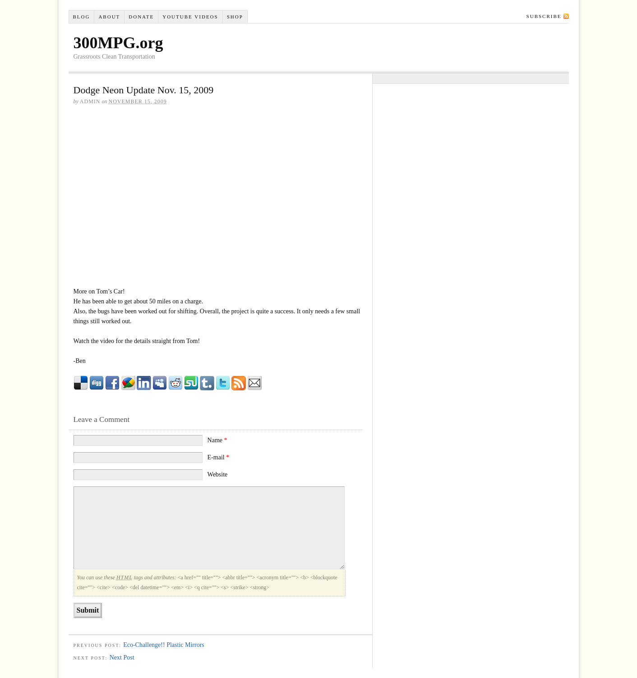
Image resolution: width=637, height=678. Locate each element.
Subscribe (544, 16)
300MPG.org (118, 43)
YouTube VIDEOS (190, 16)
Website (218, 474)
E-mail (219, 457)
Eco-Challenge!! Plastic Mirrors (163, 644)
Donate (141, 16)
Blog (81, 16)
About (109, 16)
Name (217, 440)
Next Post (122, 657)
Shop (235, 16)
